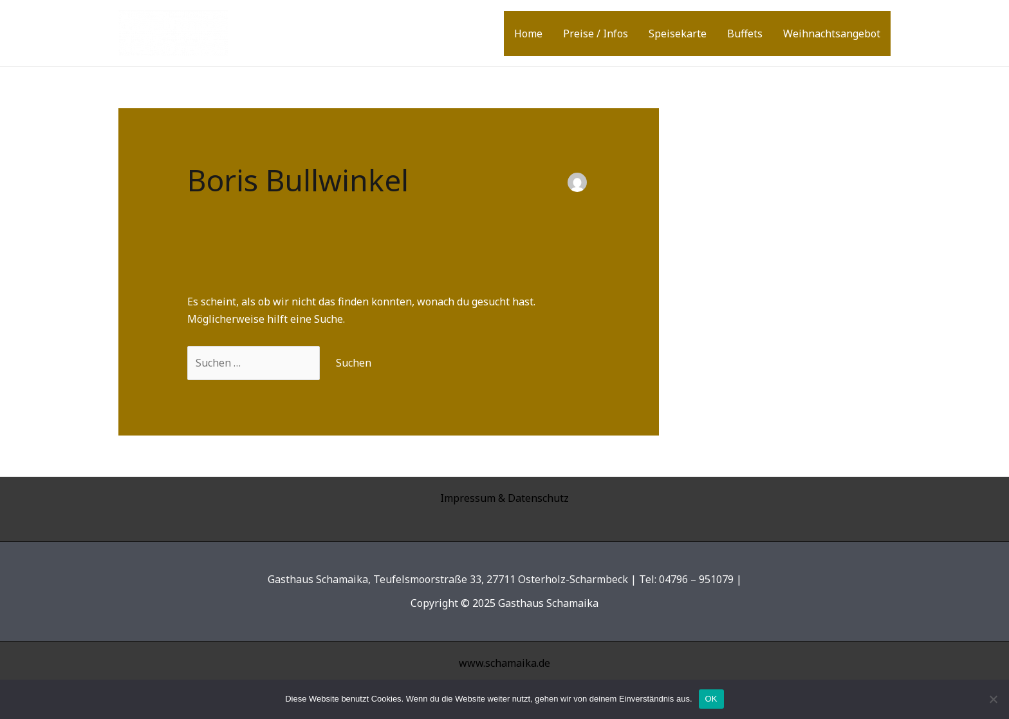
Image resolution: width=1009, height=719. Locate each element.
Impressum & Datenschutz (504, 498)
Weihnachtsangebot (831, 33)
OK (711, 699)
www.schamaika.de (504, 663)
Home (528, 33)
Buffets (745, 33)
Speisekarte (678, 33)
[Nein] (992, 699)
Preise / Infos (595, 33)
